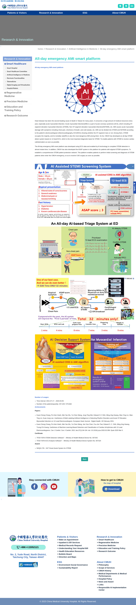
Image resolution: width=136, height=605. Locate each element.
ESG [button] (85, 13)
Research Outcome (16, 115)
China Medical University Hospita (28, 538)
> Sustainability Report (67, 568)
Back (84, 459)
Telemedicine (11, 81)
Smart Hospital (12, 68)
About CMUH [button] (119, 13)
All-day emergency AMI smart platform (117, 49)
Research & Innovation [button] (51, 13)
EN (132, 6)
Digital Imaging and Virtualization (18, 85)
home (40, 49)
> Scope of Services (106, 568)
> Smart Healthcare (105, 540)
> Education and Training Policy (111, 548)
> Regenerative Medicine (108, 542)
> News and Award (105, 582)
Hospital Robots (12, 88)
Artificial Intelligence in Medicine (83, 49)
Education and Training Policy (13, 108)
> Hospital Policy (104, 579)
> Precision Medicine (106, 545)
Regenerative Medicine (13, 94)
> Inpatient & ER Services (68, 542)
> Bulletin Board (64, 554)
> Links (100, 585)
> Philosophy (103, 565)
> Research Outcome (106, 551)
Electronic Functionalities (15, 78)
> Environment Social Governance (72, 565)
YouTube (54, 486)
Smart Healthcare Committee (17, 71)
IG (44, 486)
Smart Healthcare (15, 63)
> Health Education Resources (70, 551)
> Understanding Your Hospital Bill (72, 548)
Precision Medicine (16, 101)
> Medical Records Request (69, 545)
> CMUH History (104, 571)
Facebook (34, 486)
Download (114, 489)
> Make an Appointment (67, 540)
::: (2, 2)
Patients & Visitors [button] (17, 13)
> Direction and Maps (66, 557)
